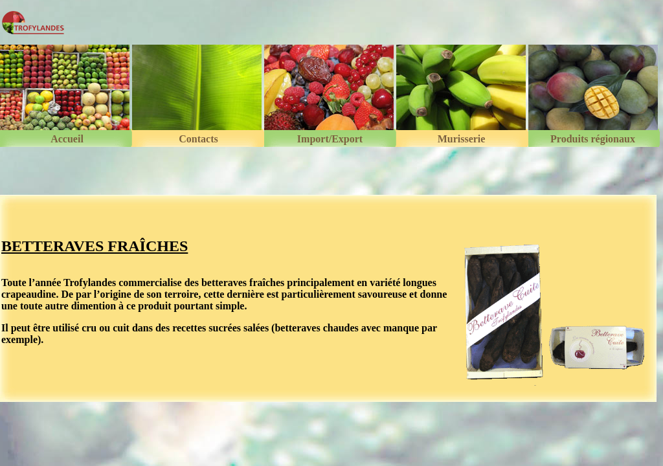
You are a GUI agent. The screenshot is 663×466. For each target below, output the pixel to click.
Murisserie (462, 139)
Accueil (67, 139)
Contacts (198, 139)
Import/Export (330, 139)
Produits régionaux (592, 139)
